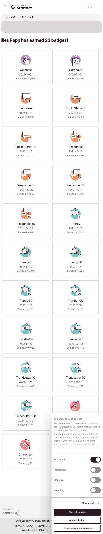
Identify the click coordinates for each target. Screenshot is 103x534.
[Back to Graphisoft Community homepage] (22, 6)
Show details (88, 503)
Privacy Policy (23, 525)
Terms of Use (45, 525)
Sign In (97, 7)
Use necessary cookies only (77, 528)
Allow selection (77, 520)
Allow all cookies (77, 512)
